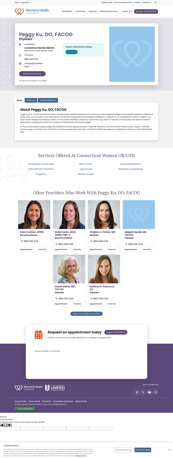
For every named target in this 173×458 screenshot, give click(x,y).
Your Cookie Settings (25, 409)
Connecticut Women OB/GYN (39, 47)
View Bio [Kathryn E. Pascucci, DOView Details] (112, 304)
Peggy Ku (71, 52)
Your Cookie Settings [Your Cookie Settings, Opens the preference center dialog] (123, 450)
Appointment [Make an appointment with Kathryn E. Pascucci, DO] (96, 304)
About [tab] (19, 100)
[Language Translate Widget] (22, 2)
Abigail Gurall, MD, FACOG (136, 233)
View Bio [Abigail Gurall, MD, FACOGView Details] (147, 249)
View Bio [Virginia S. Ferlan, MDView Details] (112, 249)
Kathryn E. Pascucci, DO (102, 288)
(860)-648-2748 (31, 59)
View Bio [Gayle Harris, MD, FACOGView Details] (77, 304)
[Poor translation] (8, 425)
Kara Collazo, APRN (31, 232)
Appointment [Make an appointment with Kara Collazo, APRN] (26, 249)
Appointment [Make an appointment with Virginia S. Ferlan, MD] (96, 249)
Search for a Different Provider (86, 313)
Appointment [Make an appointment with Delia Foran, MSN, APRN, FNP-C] (61, 249)
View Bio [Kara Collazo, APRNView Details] (42, 249)
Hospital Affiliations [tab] (48, 100)
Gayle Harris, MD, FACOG (65, 288)
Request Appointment (32, 73)
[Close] (169, 449)
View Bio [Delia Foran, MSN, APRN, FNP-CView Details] (77, 249)
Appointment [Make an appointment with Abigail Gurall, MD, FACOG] (130, 249)
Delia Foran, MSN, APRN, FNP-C (65, 233)
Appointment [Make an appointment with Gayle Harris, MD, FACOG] (61, 304)
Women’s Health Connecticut (47, 351)
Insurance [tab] (31, 100)
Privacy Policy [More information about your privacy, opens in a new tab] (81, 456)
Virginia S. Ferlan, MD (102, 232)
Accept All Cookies (143, 450)
